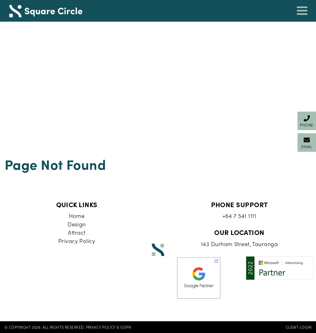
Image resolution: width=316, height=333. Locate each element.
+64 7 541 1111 (239, 216)
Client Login (298, 327)
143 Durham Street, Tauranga (239, 244)
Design (77, 224)
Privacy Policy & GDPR (108, 327)
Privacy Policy (76, 241)
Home (77, 216)
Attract (76, 232)
